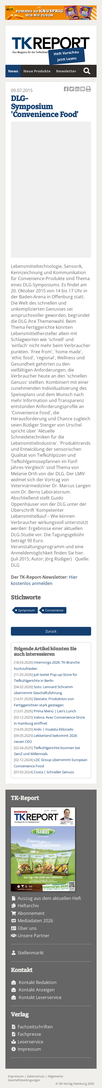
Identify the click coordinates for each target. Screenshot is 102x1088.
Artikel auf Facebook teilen (66, 89)
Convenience (54, 610)
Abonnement (31, 913)
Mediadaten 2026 (35, 921)
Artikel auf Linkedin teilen (77, 89)
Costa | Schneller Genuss (54, 772)
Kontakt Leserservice (40, 997)
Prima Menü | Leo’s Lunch (55, 711)
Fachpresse (29, 1034)
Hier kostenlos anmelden (44, 580)
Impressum (29, 1049)
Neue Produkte (37, 71)
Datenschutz (35, 1076)
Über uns (27, 928)
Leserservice (30, 1042)
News (13, 71)
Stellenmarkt (31, 953)
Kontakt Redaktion (38, 982)
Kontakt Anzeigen (37, 990)
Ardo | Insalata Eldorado (53, 729)
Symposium (26, 610)
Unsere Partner (34, 936)
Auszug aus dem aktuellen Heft (49, 898)
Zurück (51, 631)
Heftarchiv (28, 906)
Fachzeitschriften (35, 1027)
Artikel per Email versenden (83, 89)
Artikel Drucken (88, 89)
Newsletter (66, 71)
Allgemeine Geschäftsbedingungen (35, 1078)
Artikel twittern (72, 89)
